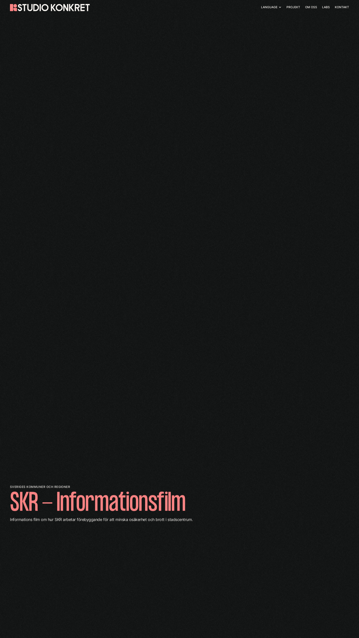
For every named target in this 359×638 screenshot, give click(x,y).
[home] (50, 7)
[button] (271, 7)
